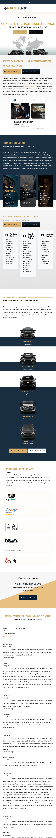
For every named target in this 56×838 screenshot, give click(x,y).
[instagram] (7, 686)
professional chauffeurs (10, 317)
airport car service (30, 86)
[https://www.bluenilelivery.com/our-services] (45, 191)
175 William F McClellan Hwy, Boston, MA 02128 (21, 690)
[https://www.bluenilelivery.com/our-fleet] (28, 191)
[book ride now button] (28, 622)
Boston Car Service (14, 160)
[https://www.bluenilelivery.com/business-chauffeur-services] (10, 191)
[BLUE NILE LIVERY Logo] (16, 7)
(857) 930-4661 (46, 818)
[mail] (10, 686)
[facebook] (3, 686)
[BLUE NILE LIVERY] (20, 660)
